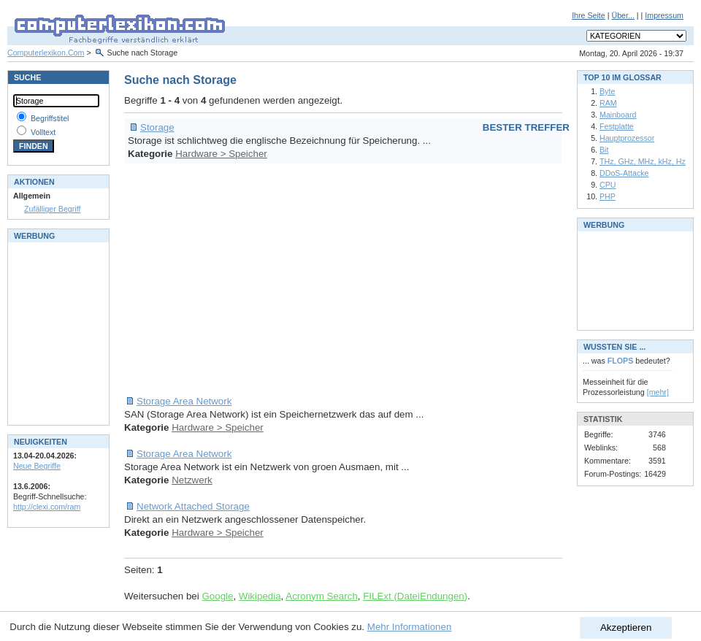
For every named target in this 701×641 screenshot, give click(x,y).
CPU (608, 184)
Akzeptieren (625, 627)
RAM (608, 103)
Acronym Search (322, 596)
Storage (157, 127)
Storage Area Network (184, 401)
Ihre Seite (588, 15)
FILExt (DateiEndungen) (415, 596)
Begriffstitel (50, 118)
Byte (607, 91)
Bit (604, 149)
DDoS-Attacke (624, 173)
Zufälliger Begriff (52, 208)
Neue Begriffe (37, 465)
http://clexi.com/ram (46, 506)
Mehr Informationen (409, 626)
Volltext (43, 132)
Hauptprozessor (627, 138)
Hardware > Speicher (221, 153)
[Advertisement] (334, 279)
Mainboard (618, 114)
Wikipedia (260, 596)
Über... (622, 15)
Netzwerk (192, 480)
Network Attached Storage (193, 506)
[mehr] (658, 392)
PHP (608, 196)
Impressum (664, 15)
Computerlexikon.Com (45, 52)
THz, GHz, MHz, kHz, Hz (643, 161)
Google (217, 596)
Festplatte (617, 126)
